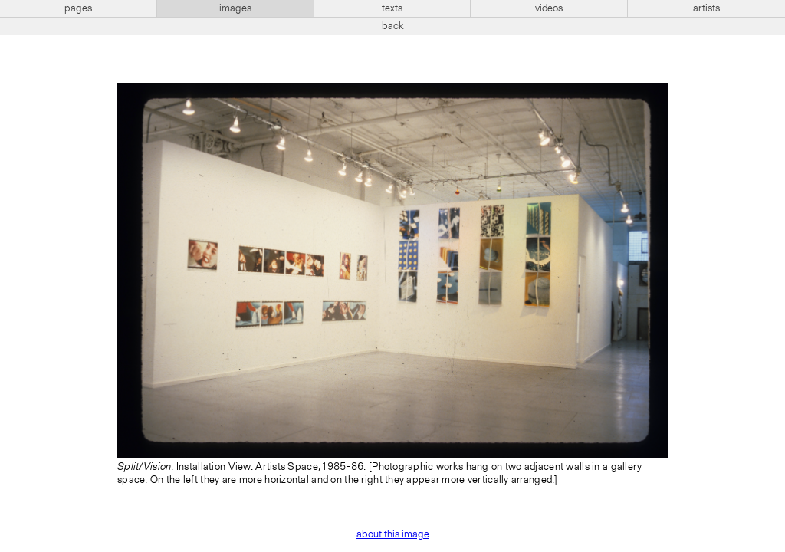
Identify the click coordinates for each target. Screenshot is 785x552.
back (393, 26)
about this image (392, 534)
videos (549, 8)
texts (392, 8)
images (235, 8)
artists (706, 8)
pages (78, 8)
